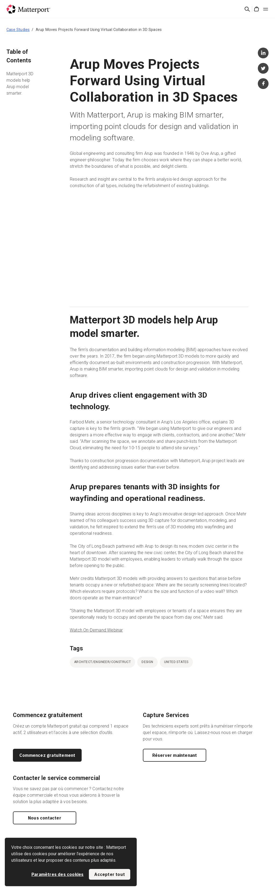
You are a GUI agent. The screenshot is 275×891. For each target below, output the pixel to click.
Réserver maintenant (174, 755)
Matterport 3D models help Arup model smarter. (20, 83)
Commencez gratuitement (47, 755)
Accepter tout (109, 874)
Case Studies (18, 29)
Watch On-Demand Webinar (96, 630)
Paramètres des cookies (57, 874)
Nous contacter (44, 818)
